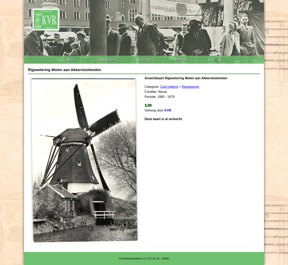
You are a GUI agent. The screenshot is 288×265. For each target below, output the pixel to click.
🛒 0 (217, 59)
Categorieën (107, 59)
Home (70, 59)
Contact (181, 59)
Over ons (144, 59)
